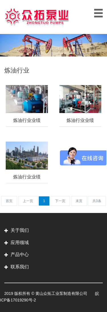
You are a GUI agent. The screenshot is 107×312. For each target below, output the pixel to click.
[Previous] (9, 201)
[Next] (60, 201)
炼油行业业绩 (27, 120)
